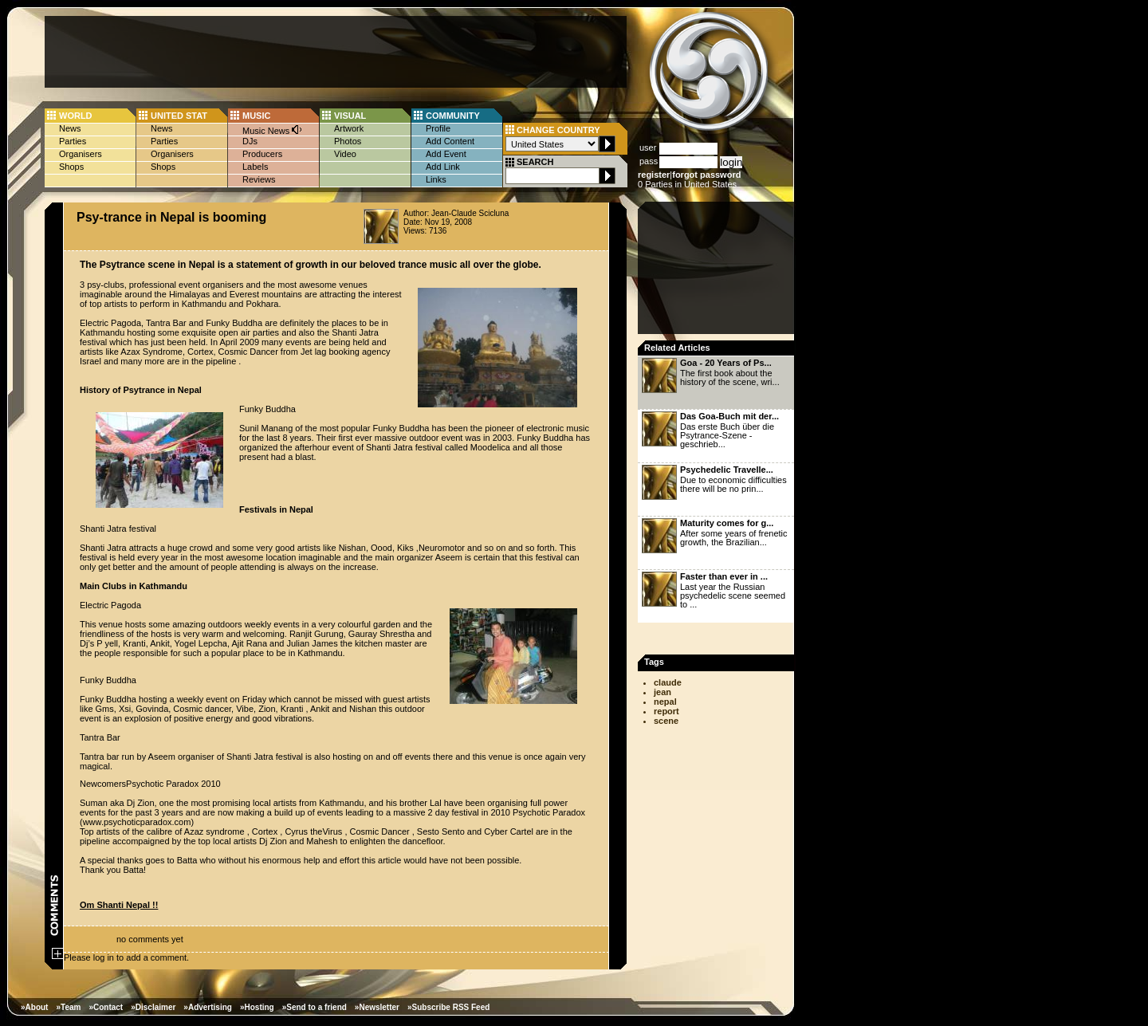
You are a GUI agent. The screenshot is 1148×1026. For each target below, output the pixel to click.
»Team (68, 1007)
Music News (272, 130)
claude (668, 682)
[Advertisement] (335, 52)
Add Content (450, 141)
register (654, 174)
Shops (71, 166)
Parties (72, 141)
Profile (438, 128)
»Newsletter (377, 1007)
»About (34, 1007)
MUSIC (256, 115)
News (70, 128)
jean (662, 692)
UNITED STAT (179, 115)
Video (345, 154)
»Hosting (257, 1007)
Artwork (349, 128)
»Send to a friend (314, 1007)
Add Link (443, 166)
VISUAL (350, 115)
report (666, 711)
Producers (262, 154)
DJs (250, 141)
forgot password (706, 174)
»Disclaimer (153, 1007)
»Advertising (207, 1007)
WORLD (75, 115)
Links (436, 179)
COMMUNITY (453, 115)
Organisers (80, 154)
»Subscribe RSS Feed (448, 1007)
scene (666, 720)
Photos (347, 141)
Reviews (259, 179)
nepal (665, 701)
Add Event (446, 154)
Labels (255, 166)
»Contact (105, 1007)
